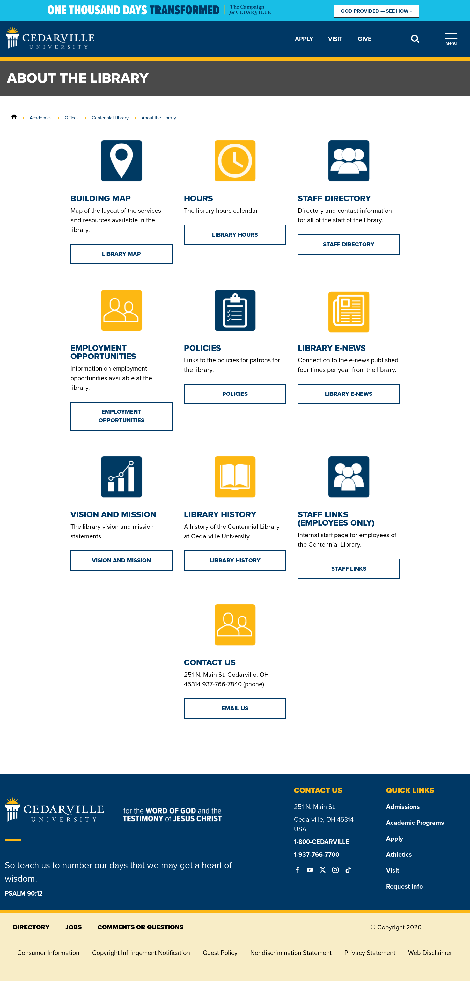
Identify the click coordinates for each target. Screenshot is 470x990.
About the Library (159, 117)
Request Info (404, 886)
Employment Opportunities (121, 416)
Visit (335, 38)
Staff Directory (348, 244)
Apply (304, 38)
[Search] (415, 39)
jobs (73, 927)
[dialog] (451, 971)
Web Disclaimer (430, 952)
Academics (41, 117)
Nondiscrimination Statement (291, 952)
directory (31, 927)
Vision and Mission (121, 560)
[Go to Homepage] (50, 47)
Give (364, 38)
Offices (72, 117)
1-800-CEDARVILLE (321, 841)
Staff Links (348, 569)
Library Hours (235, 235)
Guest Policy (220, 952)
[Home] (14, 117)
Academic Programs (415, 822)
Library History (235, 560)
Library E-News (348, 394)
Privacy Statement (369, 952)
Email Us (235, 708)
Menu (451, 39)
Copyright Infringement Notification (141, 952)
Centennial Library (110, 117)
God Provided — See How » (377, 11)
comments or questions (140, 927)
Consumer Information (48, 952)
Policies (235, 394)
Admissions (403, 806)
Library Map (121, 254)
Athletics (399, 854)
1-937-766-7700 (316, 854)
